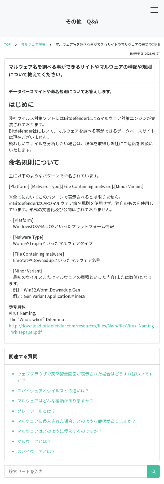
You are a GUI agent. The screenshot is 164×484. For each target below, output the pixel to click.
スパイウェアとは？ (36, 451)
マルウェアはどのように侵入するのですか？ (59, 431)
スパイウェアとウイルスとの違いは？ (53, 390)
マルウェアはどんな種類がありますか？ (55, 400)
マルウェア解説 (33, 44)
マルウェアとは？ (34, 441)
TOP (7, 44)
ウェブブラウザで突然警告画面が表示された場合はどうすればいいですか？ (85, 377)
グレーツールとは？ (36, 411)
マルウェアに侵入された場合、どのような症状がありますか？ (76, 421)
